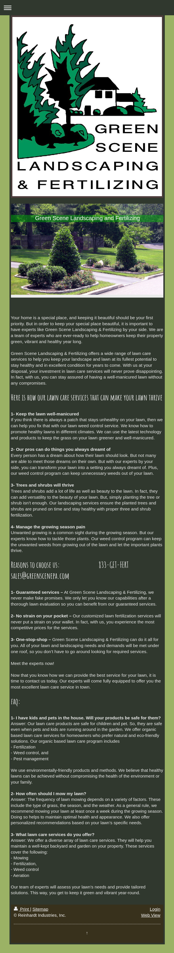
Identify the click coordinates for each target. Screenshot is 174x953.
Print (22, 909)
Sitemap (40, 909)
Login (155, 909)
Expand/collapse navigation (87, 7)
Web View (150, 915)
